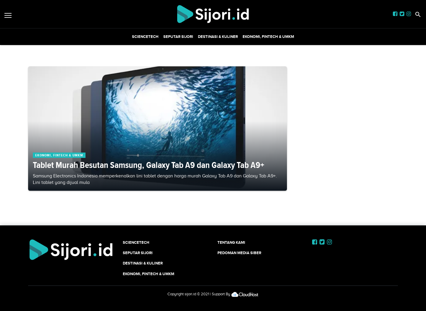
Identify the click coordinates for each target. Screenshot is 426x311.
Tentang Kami (231, 242)
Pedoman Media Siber (239, 253)
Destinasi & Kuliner (218, 36)
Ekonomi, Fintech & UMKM (268, 36)
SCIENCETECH (145, 36)
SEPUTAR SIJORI (178, 36)
